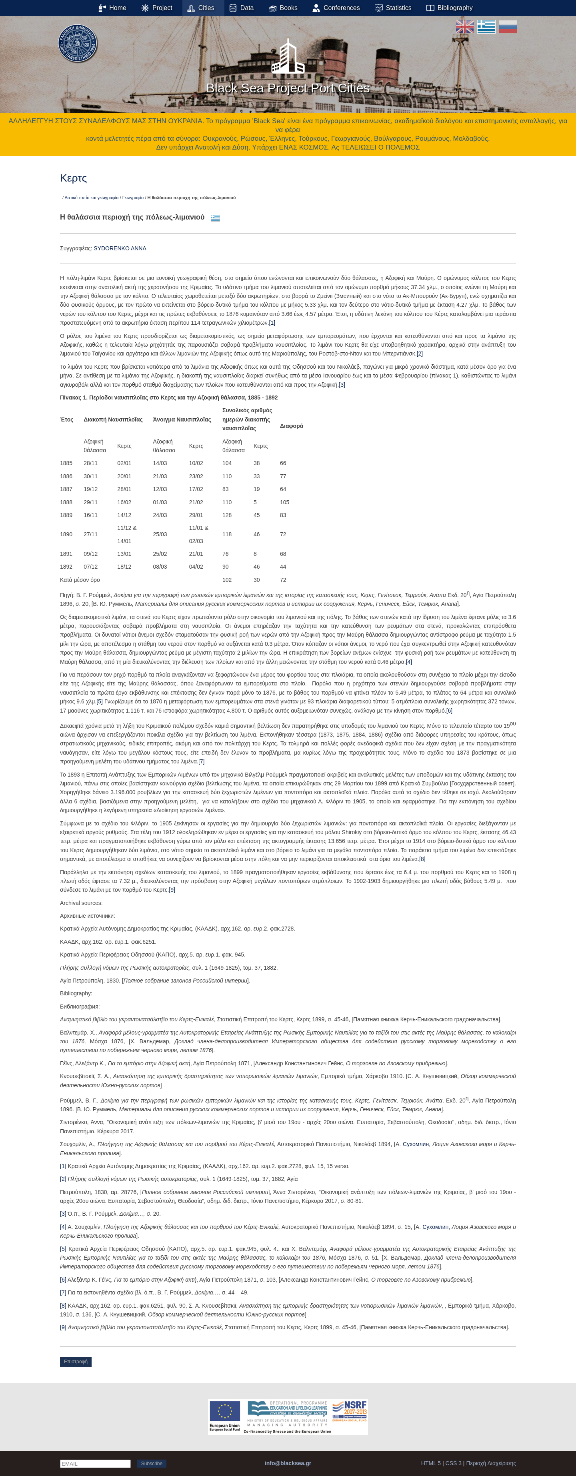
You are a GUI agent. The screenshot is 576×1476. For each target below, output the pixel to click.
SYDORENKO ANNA (120, 248)
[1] (272, 323)
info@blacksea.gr (288, 1463)
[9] (172, 890)
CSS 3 (454, 1463)
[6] (449, 710)
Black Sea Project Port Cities (288, 63)
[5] (99, 701)
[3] (342, 384)
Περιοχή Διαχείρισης (491, 1463)
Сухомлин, (417, 1144)
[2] (420, 353)
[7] (201, 761)
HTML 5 (431, 1463)
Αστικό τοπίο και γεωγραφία (92, 197)
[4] (409, 662)
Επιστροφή (76, 1361)
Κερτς (73, 178)
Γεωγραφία (133, 197)
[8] (422, 859)
